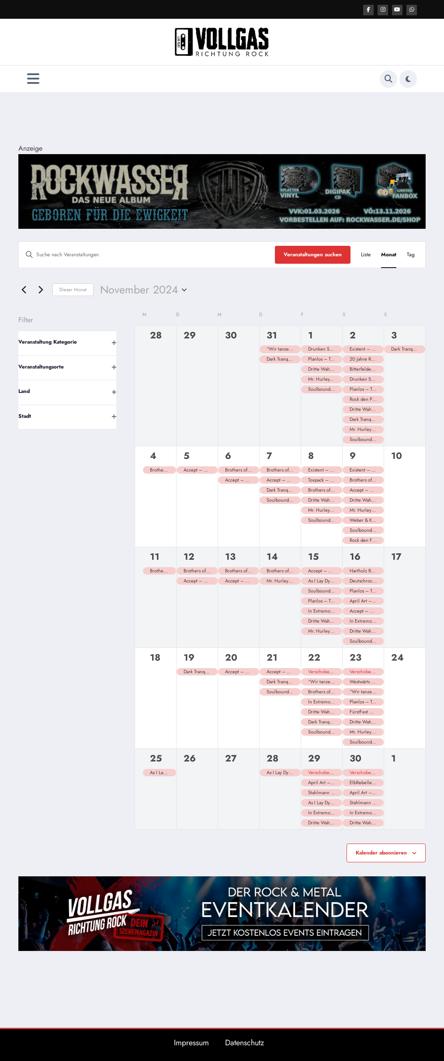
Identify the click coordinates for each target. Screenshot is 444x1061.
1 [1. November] (310, 334)
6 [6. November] (228, 455)
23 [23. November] (355, 657)
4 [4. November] (153, 455)
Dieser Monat (73, 289)
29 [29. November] (314, 758)
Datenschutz (244, 1042)
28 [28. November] (272, 758)
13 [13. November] (230, 556)
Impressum (191, 1042)
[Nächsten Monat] (40, 289)
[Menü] (33, 78)
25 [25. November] (156, 758)
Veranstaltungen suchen (313, 254)
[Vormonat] (23, 289)
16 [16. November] (355, 556)
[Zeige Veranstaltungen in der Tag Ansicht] (411, 254)
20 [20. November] (231, 657)
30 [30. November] (355, 758)
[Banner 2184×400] (222, 190)
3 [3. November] (394, 334)
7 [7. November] (269, 455)
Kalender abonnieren (381, 852)
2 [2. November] (353, 334)
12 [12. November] (189, 556)
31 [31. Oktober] (272, 334)
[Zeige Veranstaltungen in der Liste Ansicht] (366, 254)
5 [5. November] (187, 455)
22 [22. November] (314, 657)
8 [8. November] (311, 455)
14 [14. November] (272, 556)
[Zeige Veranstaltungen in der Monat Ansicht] (388, 254)
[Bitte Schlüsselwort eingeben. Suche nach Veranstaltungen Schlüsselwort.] (147, 254)
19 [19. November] (189, 657)
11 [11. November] (155, 556)
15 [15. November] (313, 556)
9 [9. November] (353, 455)
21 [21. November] (272, 657)
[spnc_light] (408, 78)
